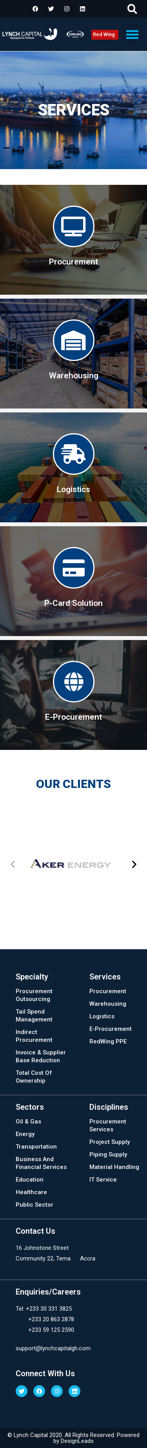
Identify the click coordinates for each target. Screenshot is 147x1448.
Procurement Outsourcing (34, 995)
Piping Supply (108, 1154)
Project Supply (109, 1141)
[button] (132, 9)
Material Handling (114, 1167)
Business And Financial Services (41, 1163)
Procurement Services (107, 1125)
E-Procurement (110, 1028)
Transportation (36, 1146)
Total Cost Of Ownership (34, 1076)
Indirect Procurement (34, 1036)
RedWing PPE (108, 1041)
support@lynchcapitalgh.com (53, 1348)
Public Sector (34, 1204)
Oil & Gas (28, 1121)
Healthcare (31, 1192)
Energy (25, 1134)
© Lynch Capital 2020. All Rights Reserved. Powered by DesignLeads (73, 1438)
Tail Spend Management (34, 1015)
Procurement (107, 991)
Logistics (101, 1016)
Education (30, 1179)
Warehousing (107, 1003)
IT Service (103, 1179)
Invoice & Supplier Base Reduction (41, 1056)
